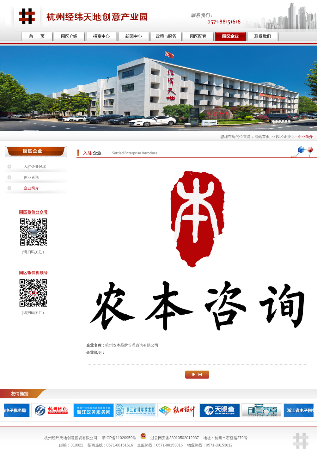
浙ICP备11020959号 (119, 438)
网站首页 (262, 136)
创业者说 (31, 177)
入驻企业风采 (35, 166)
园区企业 (283, 136)
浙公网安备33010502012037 (174, 438)
